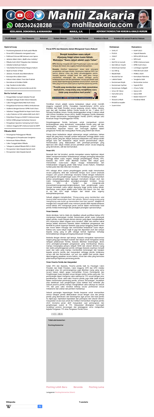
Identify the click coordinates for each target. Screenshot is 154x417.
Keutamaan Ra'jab (118, 82)
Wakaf (114, 97)
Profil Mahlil (10, 38)
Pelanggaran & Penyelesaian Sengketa (20, 137)
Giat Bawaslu (28, 38)
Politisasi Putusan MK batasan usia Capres (22, 56)
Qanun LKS (138, 91)
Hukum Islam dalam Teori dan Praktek (20, 79)
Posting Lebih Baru (56, 387)
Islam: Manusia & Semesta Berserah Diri (21, 88)
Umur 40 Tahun (117, 91)
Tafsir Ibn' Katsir (80, 38)
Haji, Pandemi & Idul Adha (15, 85)
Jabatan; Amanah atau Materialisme (19, 74)
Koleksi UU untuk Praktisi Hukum (129, 38)
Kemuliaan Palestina (141, 76)
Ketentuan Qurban (119, 68)
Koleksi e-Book (101, 38)
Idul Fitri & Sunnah (118, 62)
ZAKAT (114, 56)
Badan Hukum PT (140, 97)
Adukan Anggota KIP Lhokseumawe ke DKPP (23, 126)
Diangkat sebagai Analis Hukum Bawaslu (21, 100)
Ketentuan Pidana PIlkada (16, 140)
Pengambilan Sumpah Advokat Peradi (20, 97)
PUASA (114, 53)
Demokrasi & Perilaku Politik (16, 82)
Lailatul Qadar (117, 79)
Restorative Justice (141, 82)
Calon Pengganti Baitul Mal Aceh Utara (20, 103)
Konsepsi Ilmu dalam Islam (16, 76)
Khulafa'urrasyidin (118, 102)
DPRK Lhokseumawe (141, 62)
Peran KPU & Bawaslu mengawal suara (20, 53)
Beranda (78, 387)
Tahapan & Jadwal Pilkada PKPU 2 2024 (20, 146)
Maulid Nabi (116, 74)
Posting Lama (96, 387)
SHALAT (115, 50)
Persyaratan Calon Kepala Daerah (18, 152)
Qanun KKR (138, 94)
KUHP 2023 (138, 50)
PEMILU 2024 (139, 74)
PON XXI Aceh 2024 (141, 71)
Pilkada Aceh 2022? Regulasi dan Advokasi (22, 62)
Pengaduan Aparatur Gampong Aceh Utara (22, 123)
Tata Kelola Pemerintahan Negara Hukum (22, 68)
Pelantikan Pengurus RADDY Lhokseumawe (22, 117)
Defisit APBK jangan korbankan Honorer (21, 120)
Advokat (44, 38)
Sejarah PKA (138, 85)
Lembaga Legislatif (141, 68)
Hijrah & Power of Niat (14, 71)
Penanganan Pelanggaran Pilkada (18, 135)
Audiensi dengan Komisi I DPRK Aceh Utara (22, 108)
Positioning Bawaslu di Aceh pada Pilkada (21, 50)
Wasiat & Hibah (117, 100)
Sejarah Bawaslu (140, 53)
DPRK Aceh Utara (140, 65)
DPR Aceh (137, 59)
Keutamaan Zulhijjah (119, 88)
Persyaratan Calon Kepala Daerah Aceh (20, 149)
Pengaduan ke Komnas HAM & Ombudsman (22, 105)
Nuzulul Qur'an (117, 76)
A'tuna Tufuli (138, 88)
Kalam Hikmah (60, 38)
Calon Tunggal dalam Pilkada (17, 143)
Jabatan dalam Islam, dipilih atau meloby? (21, 59)
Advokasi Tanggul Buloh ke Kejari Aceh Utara (23, 111)
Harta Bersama (117, 94)
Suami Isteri (116, 105)
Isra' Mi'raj (115, 71)
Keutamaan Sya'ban (119, 85)
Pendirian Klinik (139, 100)
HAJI (113, 59)
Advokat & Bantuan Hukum (16, 65)
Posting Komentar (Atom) (65, 392)
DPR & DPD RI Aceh (141, 56)
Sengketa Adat (139, 79)
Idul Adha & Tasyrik (119, 65)
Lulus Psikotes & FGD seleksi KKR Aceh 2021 (23, 114)
